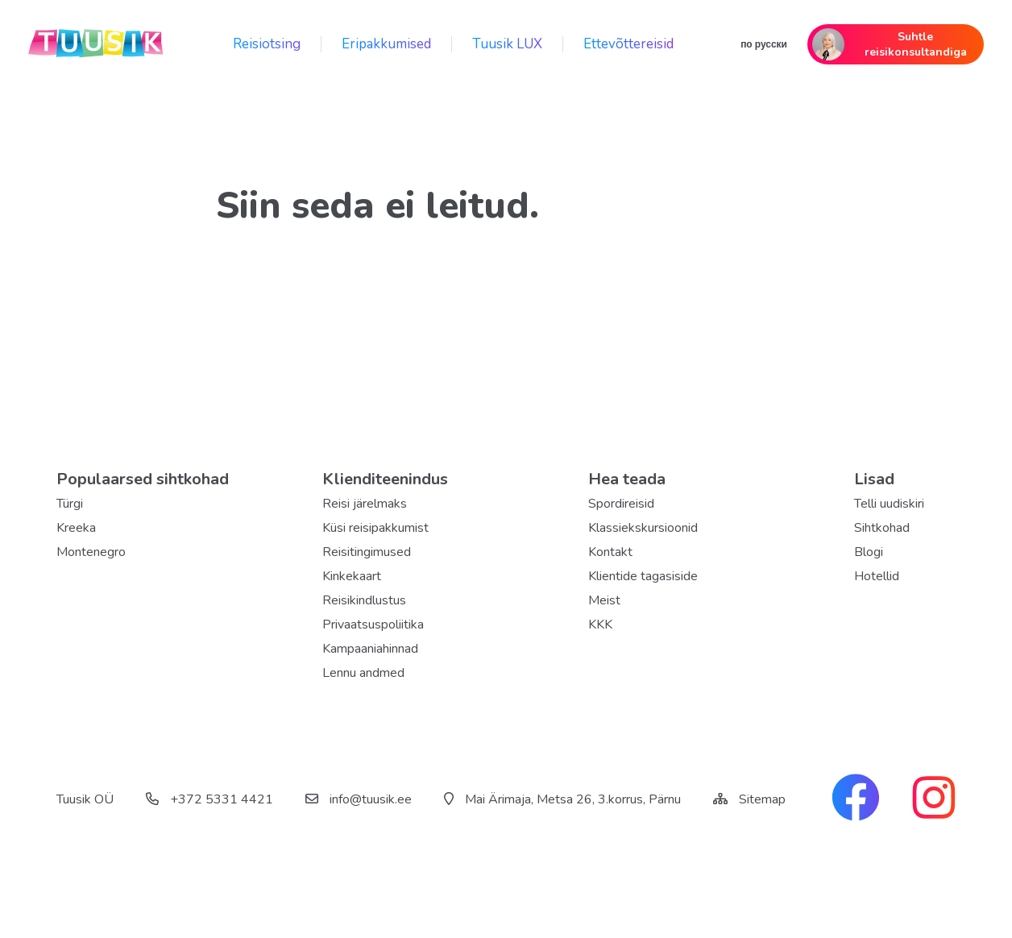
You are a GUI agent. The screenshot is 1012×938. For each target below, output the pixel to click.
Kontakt (610, 552)
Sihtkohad (882, 528)
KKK (600, 624)
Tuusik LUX (507, 44)
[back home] (96, 44)
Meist (604, 600)
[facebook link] (856, 799)
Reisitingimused (366, 552)
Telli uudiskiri (889, 504)
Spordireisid (621, 504)
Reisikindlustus (364, 600)
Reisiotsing (267, 44)
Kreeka (76, 528)
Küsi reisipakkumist (375, 528)
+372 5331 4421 (209, 799)
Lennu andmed (363, 673)
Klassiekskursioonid (643, 528)
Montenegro (91, 552)
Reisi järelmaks (364, 504)
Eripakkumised (386, 44)
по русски (763, 44)
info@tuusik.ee (358, 799)
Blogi (868, 552)
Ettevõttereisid (628, 44)
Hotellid (876, 576)
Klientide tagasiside (643, 576)
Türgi (69, 504)
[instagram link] (934, 799)
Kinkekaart (351, 576)
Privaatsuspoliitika (373, 624)
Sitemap (762, 799)
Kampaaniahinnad (370, 649)
